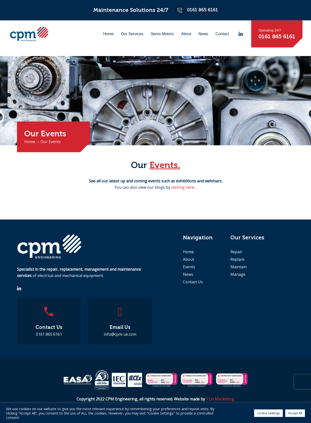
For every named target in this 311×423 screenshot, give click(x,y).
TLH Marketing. (220, 399)
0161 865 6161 (49, 334)
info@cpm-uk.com (120, 334)
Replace (237, 259)
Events (189, 266)
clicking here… (184, 187)
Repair (236, 251)
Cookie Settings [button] (268, 413)
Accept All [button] (295, 413)
